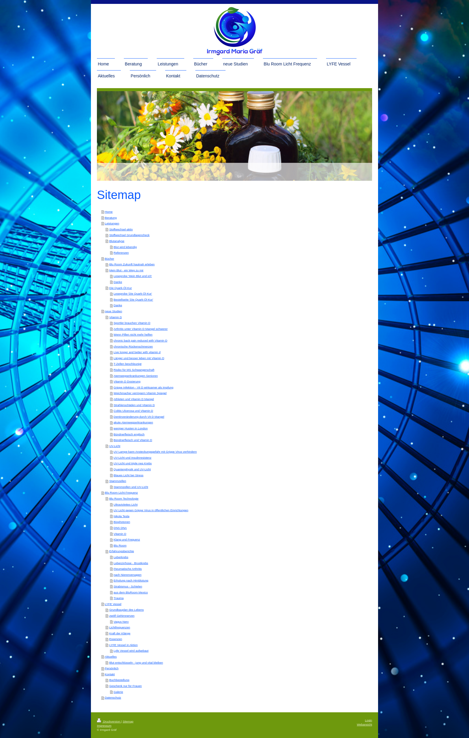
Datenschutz (113, 697)
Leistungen (112, 223)
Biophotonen (122, 521)
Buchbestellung (119, 680)
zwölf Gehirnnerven (121, 615)
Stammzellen (117, 481)
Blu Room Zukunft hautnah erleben (132, 264)
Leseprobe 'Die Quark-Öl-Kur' (133, 293)
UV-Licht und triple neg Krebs (133, 463)
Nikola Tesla (122, 516)
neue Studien (113, 311)
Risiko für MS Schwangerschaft (134, 369)
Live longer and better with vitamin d (137, 352)
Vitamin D (115, 317)
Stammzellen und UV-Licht (131, 487)
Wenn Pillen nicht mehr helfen (133, 334)
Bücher (109, 258)
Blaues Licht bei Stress (129, 475)
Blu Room (120, 545)
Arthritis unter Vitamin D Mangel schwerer (141, 328)
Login (368, 720)
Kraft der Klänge (119, 633)
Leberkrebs (121, 557)
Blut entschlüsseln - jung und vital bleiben (136, 662)
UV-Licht (114, 446)
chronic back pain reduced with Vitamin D (141, 340)
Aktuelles (111, 656)
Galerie (118, 691)
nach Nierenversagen (127, 574)
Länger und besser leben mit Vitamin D (139, 358)
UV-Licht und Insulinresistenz (132, 457)
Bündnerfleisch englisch (129, 434)
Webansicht (364, 724)
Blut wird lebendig (125, 247)
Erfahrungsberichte (121, 551)
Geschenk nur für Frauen (125, 686)
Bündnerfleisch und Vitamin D (133, 440)
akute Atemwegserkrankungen (133, 422)
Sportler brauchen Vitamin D (132, 322)
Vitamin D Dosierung (127, 381)
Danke (118, 282)
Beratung (111, 217)
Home (108, 211)
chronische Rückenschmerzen (133, 346)
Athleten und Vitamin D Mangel (134, 399)
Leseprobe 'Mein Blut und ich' (133, 276)
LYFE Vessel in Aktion (123, 645)
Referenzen (121, 252)
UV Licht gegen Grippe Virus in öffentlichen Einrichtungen (151, 510)
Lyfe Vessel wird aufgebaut (131, 650)
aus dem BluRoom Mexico (131, 592)
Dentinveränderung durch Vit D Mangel (139, 416)
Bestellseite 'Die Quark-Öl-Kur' (133, 299)
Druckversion (109, 721)
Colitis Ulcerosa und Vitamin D (133, 410)
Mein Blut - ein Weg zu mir (126, 270)
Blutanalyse (116, 241)
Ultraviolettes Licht (126, 504)
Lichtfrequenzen (119, 627)
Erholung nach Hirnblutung (131, 580)
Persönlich (111, 668)
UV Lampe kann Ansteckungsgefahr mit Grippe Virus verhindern (155, 451)
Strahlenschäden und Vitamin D (134, 405)
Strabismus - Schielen (128, 586)
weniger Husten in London (131, 428)
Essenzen (115, 639)
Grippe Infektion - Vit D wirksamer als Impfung (143, 387)
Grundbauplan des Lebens (126, 609)
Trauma (119, 598)
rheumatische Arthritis (128, 568)
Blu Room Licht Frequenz (121, 492)
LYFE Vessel (113, 604)
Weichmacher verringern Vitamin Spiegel (140, 393)
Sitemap (128, 721)
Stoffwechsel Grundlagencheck (129, 235)
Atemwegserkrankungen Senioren (136, 375)
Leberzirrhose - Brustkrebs (131, 563)
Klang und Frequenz (127, 539)
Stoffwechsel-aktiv (121, 229)
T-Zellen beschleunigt (127, 363)
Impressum (104, 725)
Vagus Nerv (121, 621)
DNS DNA (120, 527)
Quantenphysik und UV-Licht (132, 469)
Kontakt (110, 674)
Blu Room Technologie (123, 498)
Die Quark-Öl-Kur (120, 288)
